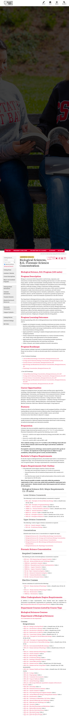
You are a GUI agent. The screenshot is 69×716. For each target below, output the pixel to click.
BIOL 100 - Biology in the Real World (33, 626)
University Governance (7, 308)
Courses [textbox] (6, 259)
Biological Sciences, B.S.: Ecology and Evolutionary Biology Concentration (45, 538)
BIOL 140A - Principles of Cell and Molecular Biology (38, 636)
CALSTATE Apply (51, 258)
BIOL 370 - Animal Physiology (32, 681)
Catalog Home (7, 270)
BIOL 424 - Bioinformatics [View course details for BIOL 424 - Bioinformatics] (31, 591)
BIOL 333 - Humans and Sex (31, 663)
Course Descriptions (9, 276)
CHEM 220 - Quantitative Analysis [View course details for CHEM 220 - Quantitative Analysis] (33, 563)
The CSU (8, 250)
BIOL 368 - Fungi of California (32, 679)
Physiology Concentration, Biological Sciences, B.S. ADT (38, 383)
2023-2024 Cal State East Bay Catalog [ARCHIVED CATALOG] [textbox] (53, 253)
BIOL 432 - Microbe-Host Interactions (34, 710)
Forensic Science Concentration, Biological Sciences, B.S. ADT (39, 378)
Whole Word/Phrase (10, 264)
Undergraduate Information (8, 287)
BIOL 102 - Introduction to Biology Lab (34, 630)
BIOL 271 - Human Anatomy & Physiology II (35, 651)
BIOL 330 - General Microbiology (32, 661)
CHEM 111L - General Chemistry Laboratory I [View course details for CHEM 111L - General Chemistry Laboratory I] (38, 508)
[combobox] (53, 254)
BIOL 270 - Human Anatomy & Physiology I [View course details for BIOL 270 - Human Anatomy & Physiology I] (35, 586)
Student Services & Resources (9, 301)
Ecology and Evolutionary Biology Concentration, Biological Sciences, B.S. (43, 360)
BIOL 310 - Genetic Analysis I (31, 653)
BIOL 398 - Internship (29, 686)
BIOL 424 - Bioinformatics (30, 696)
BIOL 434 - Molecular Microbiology (33, 714)
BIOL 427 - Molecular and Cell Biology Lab (35, 702)
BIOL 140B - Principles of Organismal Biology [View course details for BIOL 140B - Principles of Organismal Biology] (37, 504)
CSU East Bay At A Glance (38, 250)
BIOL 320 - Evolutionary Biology (32, 657)
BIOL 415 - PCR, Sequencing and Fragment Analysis (37, 692)
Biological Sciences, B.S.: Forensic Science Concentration (41, 540)
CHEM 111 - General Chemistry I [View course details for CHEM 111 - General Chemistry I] (34, 506)
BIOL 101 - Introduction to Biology (33, 628)
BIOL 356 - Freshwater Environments (34, 677)
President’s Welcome (20, 250)
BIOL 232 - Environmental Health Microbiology (36, 646)
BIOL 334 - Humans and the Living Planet (35, 665)
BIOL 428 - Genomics (29, 704)
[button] (56, 3)
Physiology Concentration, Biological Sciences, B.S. (37, 368)
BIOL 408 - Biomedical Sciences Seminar (34, 688)
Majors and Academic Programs (9, 280)
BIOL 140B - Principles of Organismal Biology (36, 640)
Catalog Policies (8, 317)
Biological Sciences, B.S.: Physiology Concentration (39, 545)
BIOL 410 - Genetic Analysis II (32, 690)
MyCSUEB (60, 250)
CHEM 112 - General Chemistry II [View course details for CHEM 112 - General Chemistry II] (34, 510)
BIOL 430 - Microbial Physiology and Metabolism (37, 706)
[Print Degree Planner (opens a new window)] (54, 258)
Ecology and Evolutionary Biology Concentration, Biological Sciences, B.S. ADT (44, 376)
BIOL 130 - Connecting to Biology (33, 634)
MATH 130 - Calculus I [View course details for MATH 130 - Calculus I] (31, 512)
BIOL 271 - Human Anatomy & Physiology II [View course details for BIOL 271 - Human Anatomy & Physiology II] (35, 589)
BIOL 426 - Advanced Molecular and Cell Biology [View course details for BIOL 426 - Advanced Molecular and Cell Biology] (37, 561)
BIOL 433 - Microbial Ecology (31, 712)
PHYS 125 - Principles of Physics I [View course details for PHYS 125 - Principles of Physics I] (34, 514)
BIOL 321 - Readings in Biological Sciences (35, 659)
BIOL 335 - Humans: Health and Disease (34, 669)
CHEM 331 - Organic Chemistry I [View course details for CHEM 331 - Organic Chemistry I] (33, 567)
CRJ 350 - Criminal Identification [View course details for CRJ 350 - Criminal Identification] (33, 575)
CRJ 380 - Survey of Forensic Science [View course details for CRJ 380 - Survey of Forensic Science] (34, 577)
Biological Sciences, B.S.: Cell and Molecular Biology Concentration (43, 536)
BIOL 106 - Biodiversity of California (33, 632)
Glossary (52, 250)
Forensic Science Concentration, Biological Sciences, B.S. (38, 362)
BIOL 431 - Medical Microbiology (32, 708)
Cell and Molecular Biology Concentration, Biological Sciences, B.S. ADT (42, 374)
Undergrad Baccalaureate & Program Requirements (37, 604)
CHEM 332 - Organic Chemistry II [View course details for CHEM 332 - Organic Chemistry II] (33, 569)
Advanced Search (8, 266)
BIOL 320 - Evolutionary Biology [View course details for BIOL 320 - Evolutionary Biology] (34, 527)
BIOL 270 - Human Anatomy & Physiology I (35, 647)
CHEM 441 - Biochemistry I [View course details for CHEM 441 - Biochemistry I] (31, 593)
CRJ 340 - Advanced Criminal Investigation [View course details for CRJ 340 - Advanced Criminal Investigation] (35, 573)
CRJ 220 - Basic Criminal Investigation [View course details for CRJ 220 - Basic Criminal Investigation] (34, 571)
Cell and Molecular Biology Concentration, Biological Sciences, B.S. (41, 358)
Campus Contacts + (9, 312)
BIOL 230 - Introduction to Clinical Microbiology (37, 642)
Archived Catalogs (9, 320)
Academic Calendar (9, 273)
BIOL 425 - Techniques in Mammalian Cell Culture (37, 698)
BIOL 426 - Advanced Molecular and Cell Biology (36, 700)
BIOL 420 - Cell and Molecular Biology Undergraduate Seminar (40, 694)
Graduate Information (7, 292)
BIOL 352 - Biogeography (30, 675)
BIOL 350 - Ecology (29, 673)
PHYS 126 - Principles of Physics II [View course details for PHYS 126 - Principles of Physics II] (35, 516)
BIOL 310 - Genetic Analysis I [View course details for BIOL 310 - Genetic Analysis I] (33, 525)
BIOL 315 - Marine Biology (31, 655)
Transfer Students (9, 297)
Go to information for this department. (31, 618)
